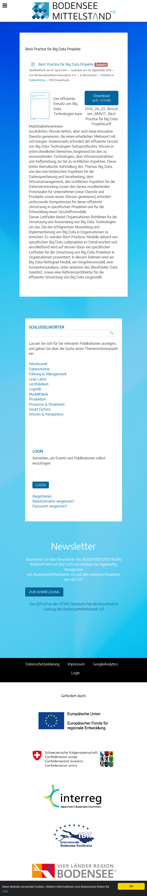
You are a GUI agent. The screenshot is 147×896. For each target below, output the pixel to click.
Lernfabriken (38, 384)
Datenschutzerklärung (42, 664)
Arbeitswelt (38, 364)
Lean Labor (37, 379)
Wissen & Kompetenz (46, 414)
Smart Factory (39, 409)
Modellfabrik (38, 394)
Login (75, 673)
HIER (5, 892)
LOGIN (40, 485)
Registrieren (42, 496)
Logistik (35, 389)
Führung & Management (47, 374)
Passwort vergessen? (49, 506)
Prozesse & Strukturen (47, 404)
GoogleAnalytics (105, 664)
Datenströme (37, 80)
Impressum (76, 664)
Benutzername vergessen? (53, 501)
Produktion (37, 399)
